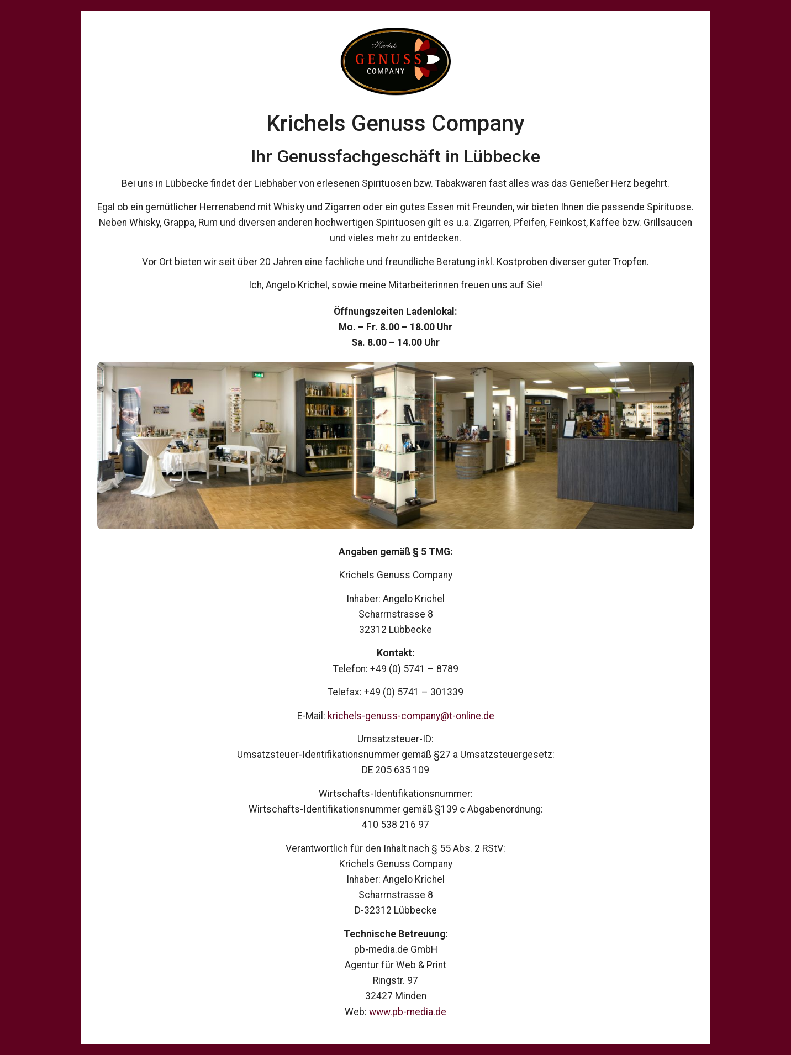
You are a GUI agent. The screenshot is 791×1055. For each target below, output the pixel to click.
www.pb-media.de (407, 1011)
